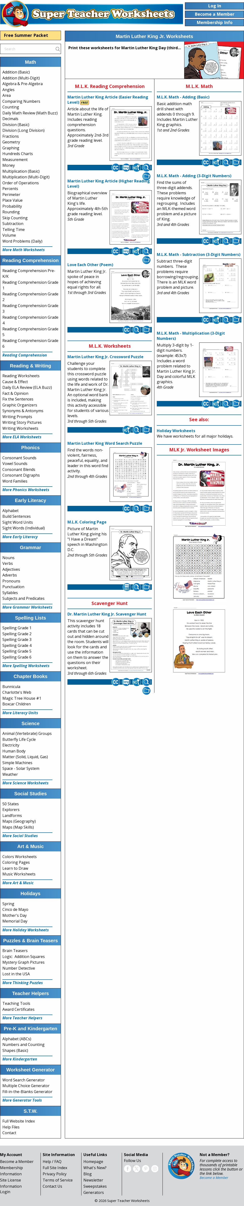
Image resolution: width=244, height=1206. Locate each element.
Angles (8, 89)
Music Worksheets (19, 874)
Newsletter (93, 1180)
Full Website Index (18, 1121)
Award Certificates (18, 1009)
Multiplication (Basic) (21, 171)
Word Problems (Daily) (22, 241)
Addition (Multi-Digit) (21, 78)
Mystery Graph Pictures (23, 962)
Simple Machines (17, 762)
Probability (12, 206)
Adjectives (11, 569)
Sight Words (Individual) (23, 528)
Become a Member (17, 1161)
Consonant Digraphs (21, 475)
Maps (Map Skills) (18, 827)
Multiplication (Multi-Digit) (26, 177)
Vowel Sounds (14, 463)
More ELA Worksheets (21, 436)
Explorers (11, 809)
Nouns (8, 557)
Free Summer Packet (26, 35)
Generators (93, 1192)
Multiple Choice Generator (26, 1085)
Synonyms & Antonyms (22, 410)
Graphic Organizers (19, 405)
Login (5, 1191)
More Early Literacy (20, 536)
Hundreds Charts (17, 153)
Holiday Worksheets (176, 430)
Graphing (10, 148)
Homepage (93, 1161)
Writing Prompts (17, 416)
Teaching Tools (16, 1003)
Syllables (10, 592)
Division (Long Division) (23, 130)
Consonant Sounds (19, 457)
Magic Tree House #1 (21, 698)
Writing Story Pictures (22, 422)
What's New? (95, 1167)
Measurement (15, 159)
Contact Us (52, 1186)
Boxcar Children (16, 704)
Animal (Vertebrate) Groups (27, 733)
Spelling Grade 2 (16, 633)
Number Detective (18, 968)
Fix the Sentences (17, 399)
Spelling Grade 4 (16, 645)
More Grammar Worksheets (27, 607)
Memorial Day (14, 921)
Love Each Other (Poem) (90, 264)
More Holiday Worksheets (25, 930)
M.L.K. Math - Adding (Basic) (183, 97)
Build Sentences (16, 516)
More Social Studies (20, 835)
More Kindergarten (19, 1059)
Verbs (7, 563)
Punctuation (13, 586)
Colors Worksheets (19, 856)
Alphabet (10, 510)
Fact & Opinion (15, 393)
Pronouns (11, 581)
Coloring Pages (16, 862)
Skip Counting (15, 217)
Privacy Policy (54, 1174)
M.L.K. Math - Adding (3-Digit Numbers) (194, 175)
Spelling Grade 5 (16, 651)
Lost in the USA (16, 974)
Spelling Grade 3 (16, 639)
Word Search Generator (23, 1080)
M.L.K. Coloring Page (87, 522)
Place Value (12, 200)
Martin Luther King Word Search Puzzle (104, 443)
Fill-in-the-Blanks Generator (27, 1091)
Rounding (11, 212)
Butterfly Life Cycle (19, 739)
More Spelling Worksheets (26, 665)
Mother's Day (14, 915)
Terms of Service (58, 1180)
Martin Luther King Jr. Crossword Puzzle (105, 356)
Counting (10, 107)
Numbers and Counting (23, 1044)
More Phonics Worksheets (25, 489)
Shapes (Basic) (15, 1050)
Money (8, 165)
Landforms (12, 815)
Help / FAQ (52, 1161)
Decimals (10, 118)
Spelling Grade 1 (16, 627)
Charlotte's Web (16, 692)
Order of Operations (20, 183)
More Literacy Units (20, 712)
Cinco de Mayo (15, 909)
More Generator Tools (22, 1100)
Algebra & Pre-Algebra (22, 83)
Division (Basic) (15, 124)
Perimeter (11, 194)
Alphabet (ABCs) (16, 1038)
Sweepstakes (95, 1186)
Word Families (14, 481)
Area (6, 95)
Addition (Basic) (16, 72)
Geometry (11, 142)
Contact (9, 1132)
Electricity (10, 745)
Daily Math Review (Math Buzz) (30, 113)
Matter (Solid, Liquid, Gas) (25, 756)
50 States (10, 803)
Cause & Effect (15, 381)
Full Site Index (55, 1167)
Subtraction (12, 223)
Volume (9, 235)
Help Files (11, 1127)
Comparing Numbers (21, 101)
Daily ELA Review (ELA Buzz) (27, 387)
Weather (10, 774)
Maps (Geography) (19, 821)
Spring (8, 903)
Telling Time (13, 229)
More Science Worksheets (25, 783)
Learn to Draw (15, 868)
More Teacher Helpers (22, 1017)
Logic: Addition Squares (23, 956)
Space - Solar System (20, 768)
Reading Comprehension (24, 355)
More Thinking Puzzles (22, 982)
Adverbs (9, 575)
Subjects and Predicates (23, 598)
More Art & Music (18, 882)
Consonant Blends (18, 469)
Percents (10, 188)
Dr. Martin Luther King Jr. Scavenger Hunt (106, 614)
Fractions (10, 136)
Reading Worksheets (21, 375)
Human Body (13, 751)
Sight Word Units (17, 522)
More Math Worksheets (23, 249)
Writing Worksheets (20, 428)
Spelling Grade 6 (16, 657)
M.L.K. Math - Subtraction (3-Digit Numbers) (198, 254)
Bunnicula (11, 686)
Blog (87, 1174)
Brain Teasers (15, 950)
